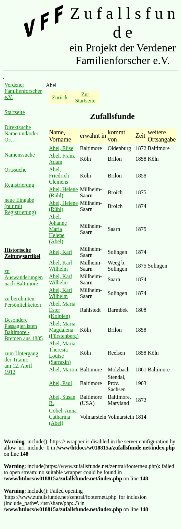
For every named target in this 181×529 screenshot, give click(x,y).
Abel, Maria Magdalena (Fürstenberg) (64, 330)
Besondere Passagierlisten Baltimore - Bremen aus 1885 (23, 329)
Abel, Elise (61, 148)
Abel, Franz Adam (62, 159)
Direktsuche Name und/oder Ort (21, 133)
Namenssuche (19, 155)
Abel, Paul (60, 383)
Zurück (60, 97)
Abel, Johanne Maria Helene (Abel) (58, 229)
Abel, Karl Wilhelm (60, 266)
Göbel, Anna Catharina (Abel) (63, 417)
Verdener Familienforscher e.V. (23, 91)
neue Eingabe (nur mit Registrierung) (20, 206)
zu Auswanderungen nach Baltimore (23, 277)
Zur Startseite (85, 97)
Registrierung (19, 185)
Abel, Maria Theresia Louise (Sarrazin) (62, 353)
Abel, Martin (63, 369)
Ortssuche (15, 170)
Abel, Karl (60, 252)
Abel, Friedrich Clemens (59, 176)
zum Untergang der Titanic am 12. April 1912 (21, 362)
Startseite (14, 112)
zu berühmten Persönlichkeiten (22, 302)
